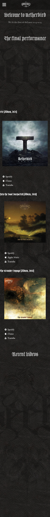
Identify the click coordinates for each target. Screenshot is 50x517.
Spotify (9, 329)
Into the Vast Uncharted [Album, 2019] (18, 194)
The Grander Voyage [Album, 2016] (17, 271)
